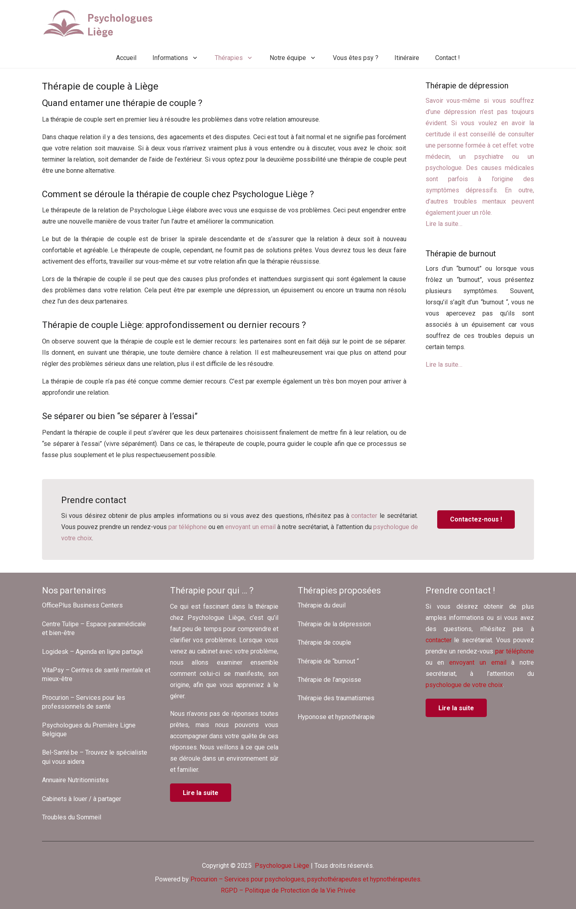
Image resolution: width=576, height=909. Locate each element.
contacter (364, 515)
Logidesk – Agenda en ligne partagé (92, 651)
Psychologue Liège (281, 865)
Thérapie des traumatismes (336, 698)
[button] (193, 58)
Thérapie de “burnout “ (328, 661)
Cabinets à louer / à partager (81, 799)
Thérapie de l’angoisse (329, 679)
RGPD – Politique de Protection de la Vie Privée (288, 890)
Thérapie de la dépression (334, 624)
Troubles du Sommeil (71, 817)
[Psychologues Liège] (101, 24)
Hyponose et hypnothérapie (336, 717)
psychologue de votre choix (464, 685)
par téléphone (187, 527)
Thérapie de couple (324, 642)
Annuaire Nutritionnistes (75, 780)
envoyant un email (250, 527)
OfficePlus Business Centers (82, 605)
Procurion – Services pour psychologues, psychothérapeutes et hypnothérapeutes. (306, 879)
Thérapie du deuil (322, 605)
